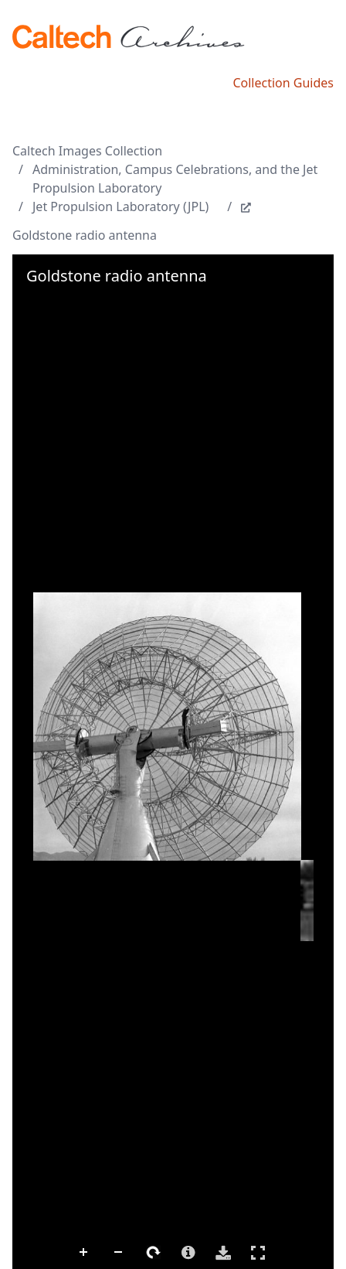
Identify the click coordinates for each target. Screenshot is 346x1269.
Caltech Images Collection (87, 150)
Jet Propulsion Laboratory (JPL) (120, 206)
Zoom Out (119, 1252)
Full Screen (258, 1252)
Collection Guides (283, 82)
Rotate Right (153, 1252)
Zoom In (84, 1252)
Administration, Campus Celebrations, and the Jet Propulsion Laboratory (174, 178)
